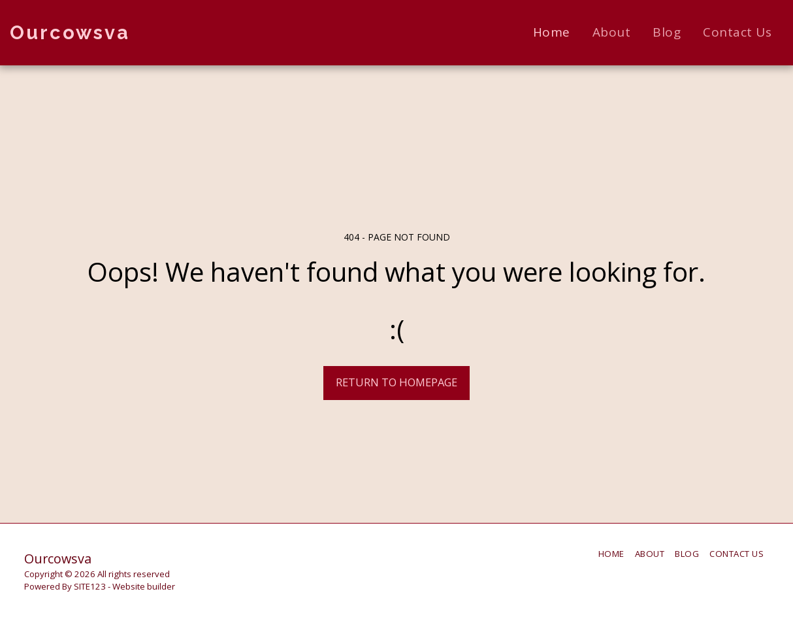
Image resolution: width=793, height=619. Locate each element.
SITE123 (90, 586)
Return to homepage (396, 382)
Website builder (143, 586)
